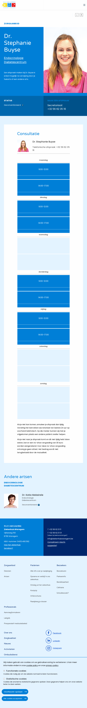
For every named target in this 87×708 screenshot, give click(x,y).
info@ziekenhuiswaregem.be (60, 538)
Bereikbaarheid (62, 582)
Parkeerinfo (61, 576)
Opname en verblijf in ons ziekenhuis (40, 577)
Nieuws (7, 643)
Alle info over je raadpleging (41, 571)
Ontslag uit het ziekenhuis (40, 585)
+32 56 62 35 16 (56, 109)
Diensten (7, 571)
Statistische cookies (16, 678)
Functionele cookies (16, 670)
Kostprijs (33, 590)
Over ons (8, 632)
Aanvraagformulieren (12, 612)
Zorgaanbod (9, 565)
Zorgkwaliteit (10, 638)
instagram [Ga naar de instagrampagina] (57, 648)
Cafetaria (60, 587)
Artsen (6, 576)
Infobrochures (35, 596)
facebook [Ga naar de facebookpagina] (57, 633)
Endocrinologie (13, 58)
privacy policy (52, 665)
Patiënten (34, 565)
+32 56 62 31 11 (55, 529)
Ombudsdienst (10, 654)
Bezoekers (61, 565)
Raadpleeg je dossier (38, 601)
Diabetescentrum (15, 62)
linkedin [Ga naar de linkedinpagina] (56, 641)
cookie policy (32, 665)
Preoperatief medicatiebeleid (15, 623)
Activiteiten (9, 649)
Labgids (7, 618)
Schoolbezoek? (63, 593)
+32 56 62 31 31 (55, 532)
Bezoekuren (61, 571)
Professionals (10, 607)
